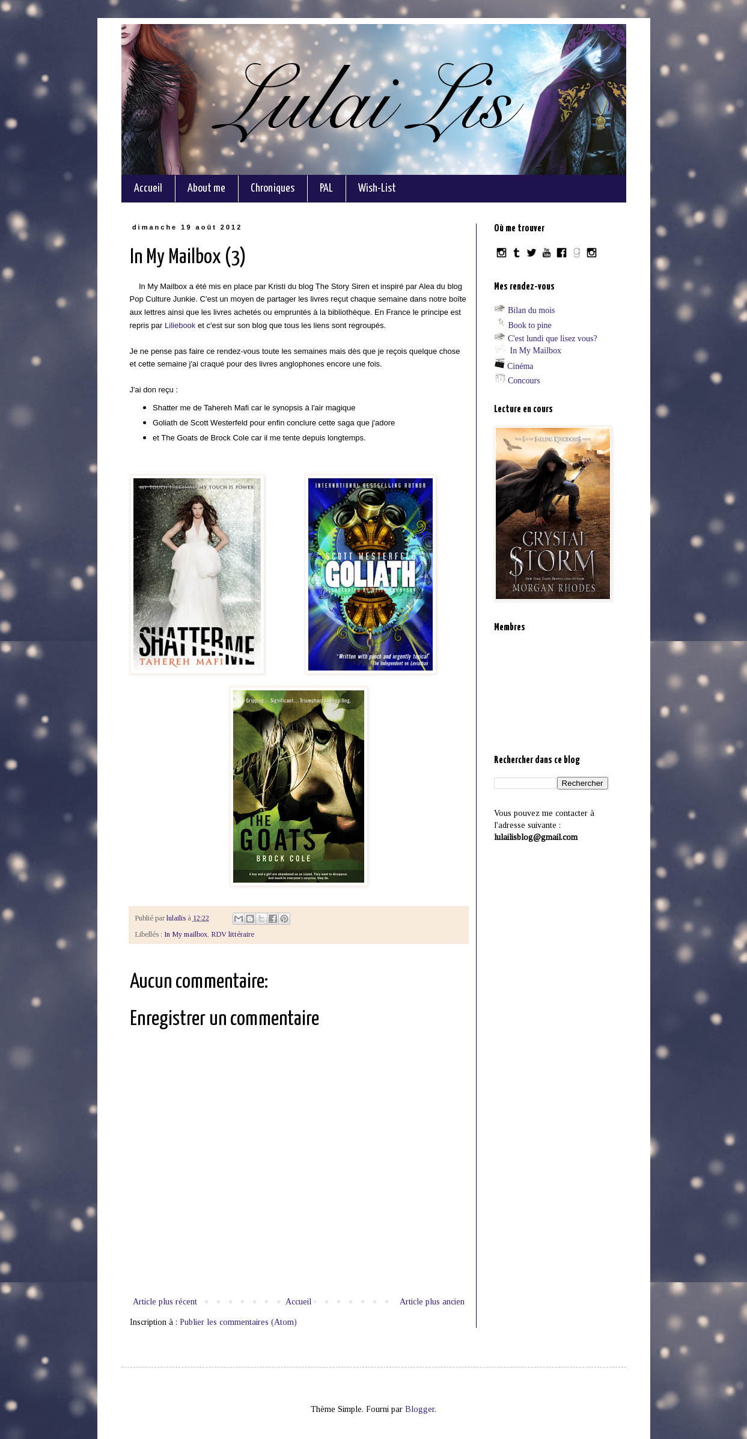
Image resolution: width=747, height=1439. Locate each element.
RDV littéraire (232, 934)
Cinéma (520, 366)
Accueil (148, 188)
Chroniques (272, 188)
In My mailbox (185, 934)
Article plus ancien (432, 1301)
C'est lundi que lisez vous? (552, 338)
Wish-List (377, 188)
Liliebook (180, 325)
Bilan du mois (531, 310)
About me (206, 188)
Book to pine (530, 325)
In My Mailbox (536, 350)
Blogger (419, 1409)
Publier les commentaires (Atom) (238, 1322)
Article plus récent (165, 1301)
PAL (326, 188)
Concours (524, 380)
